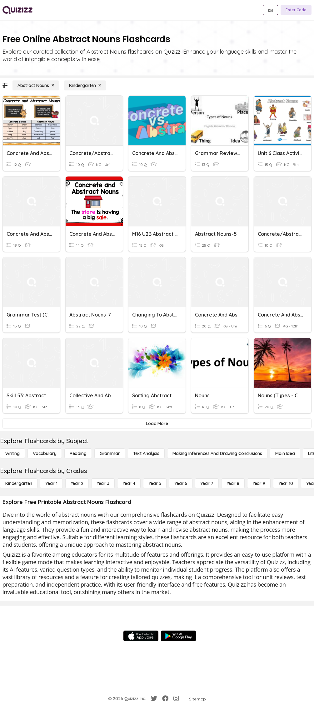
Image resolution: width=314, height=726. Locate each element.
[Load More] (157, 423)
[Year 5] (155, 483)
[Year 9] (259, 483)
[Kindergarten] (85, 85)
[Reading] (78, 453)
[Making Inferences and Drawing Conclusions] (217, 453)
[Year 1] (51, 483)
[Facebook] (165, 699)
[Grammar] (109, 453)
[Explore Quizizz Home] (17, 10)
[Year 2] (77, 483)
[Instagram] (176, 699)
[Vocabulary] (44, 453)
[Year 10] (285, 483)
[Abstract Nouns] (35, 85)
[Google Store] (178, 636)
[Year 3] (103, 483)
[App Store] (140, 636)
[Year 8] (233, 483)
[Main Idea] (285, 453)
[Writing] (12, 453)
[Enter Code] (296, 10)
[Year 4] (129, 483)
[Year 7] (206, 483)
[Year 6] (180, 483)
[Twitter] (154, 699)
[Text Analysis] (146, 453)
